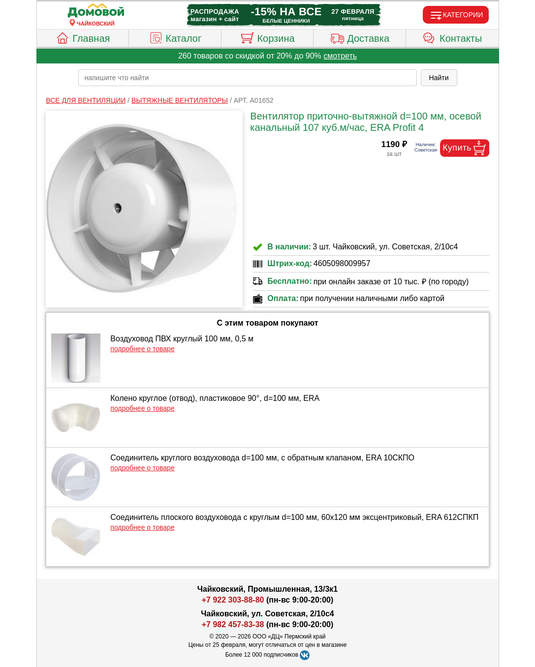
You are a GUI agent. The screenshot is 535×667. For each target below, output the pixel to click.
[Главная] (96, 11)
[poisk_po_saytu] (247, 77)
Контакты (452, 37)
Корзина (267, 37)
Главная (82, 37)
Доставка (359, 37)
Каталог (175, 37)
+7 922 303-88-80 (233, 600)
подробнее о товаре (142, 349)
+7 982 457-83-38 (233, 624)
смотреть (340, 56)
